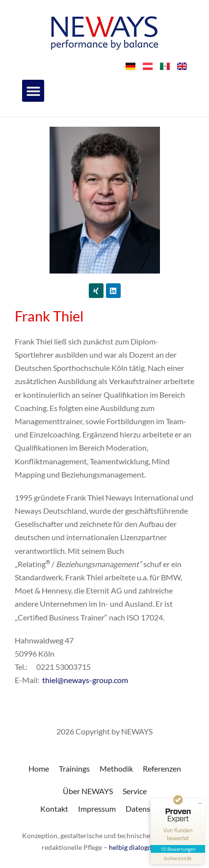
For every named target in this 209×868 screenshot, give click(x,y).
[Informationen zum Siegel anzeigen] (178, 858)
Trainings (74, 768)
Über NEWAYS (88, 791)
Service (135, 791)
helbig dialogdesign (138, 847)
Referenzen (162, 768)
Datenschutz (147, 808)
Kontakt (54, 808)
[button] (33, 91)
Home (38, 768)
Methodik (116, 768)
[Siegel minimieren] (200, 803)
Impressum (97, 808)
